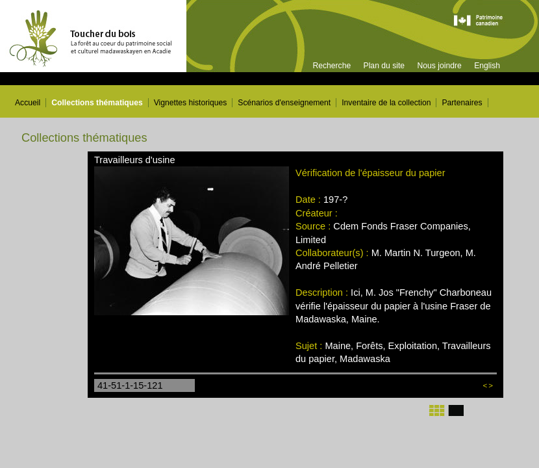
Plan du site (384, 65)
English (487, 65)
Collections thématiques (97, 102)
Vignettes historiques (190, 102)
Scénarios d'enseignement (284, 102)
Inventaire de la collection (386, 102)
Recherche (331, 65)
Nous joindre (439, 65)
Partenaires (462, 102)
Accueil (27, 102)
